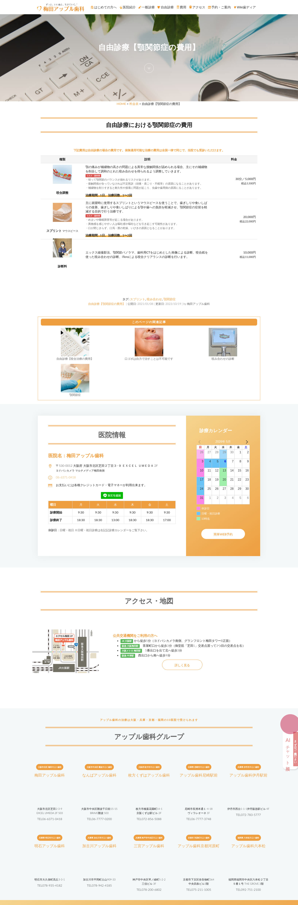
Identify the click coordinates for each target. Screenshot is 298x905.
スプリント (137, 299)
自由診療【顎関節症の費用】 (106, 303)
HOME (121, 103)
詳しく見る (182, 665)
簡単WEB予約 (223, 534)
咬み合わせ (154, 299)
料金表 (134, 103)
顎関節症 (169, 299)
